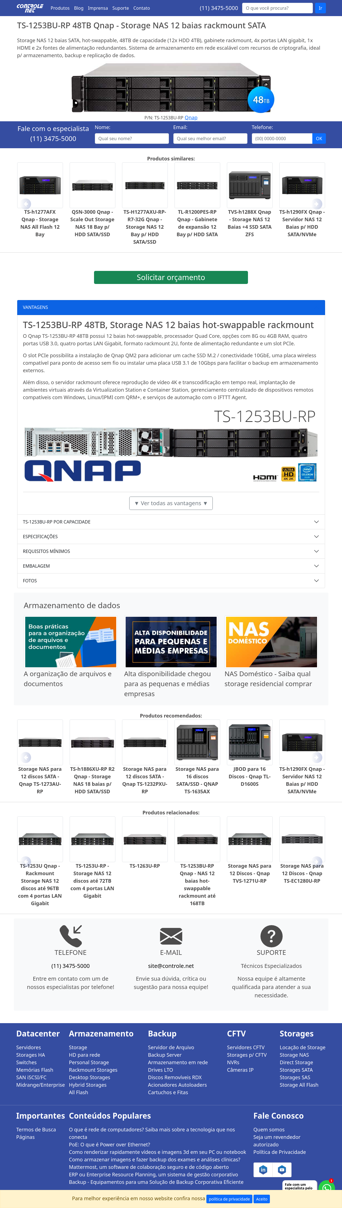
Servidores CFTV (246, 1047)
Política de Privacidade (280, 1152)
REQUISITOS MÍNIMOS (46, 551)
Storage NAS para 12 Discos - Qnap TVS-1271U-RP (250, 873)
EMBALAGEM (36, 566)
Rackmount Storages (93, 1069)
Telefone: (262, 127)
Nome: (102, 127)
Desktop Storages (89, 1077)
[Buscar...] (277, 8)
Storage (78, 1047)
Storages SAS (295, 1077)
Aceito (261, 1199)
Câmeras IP (240, 1069)
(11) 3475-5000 (219, 8)
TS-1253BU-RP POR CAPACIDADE (57, 522)
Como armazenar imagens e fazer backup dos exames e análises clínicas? (154, 1159)
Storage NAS (294, 1054)
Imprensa (98, 8)
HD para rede (84, 1054)
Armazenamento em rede (178, 1062)
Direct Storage (296, 1062)
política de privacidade (229, 1199)
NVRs (233, 1062)
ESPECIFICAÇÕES (40, 536)
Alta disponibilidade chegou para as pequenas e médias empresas (167, 683)
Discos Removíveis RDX (175, 1077)
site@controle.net (171, 966)
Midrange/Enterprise (39, 1084)
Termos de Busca (36, 1129)
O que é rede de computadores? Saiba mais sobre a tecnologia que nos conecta (152, 1133)
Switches (26, 1062)
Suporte (120, 8)
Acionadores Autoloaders (177, 1084)
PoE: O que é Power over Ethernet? (109, 1144)
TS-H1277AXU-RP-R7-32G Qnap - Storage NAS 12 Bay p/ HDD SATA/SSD (144, 226)
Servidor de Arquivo (171, 1047)
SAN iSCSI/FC (31, 1077)
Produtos (60, 8)
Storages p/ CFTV (247, 1054)
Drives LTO (160, 1069)
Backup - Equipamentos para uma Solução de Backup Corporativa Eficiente (156, 1182)
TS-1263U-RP (145, 865)
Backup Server (165, 1054)
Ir (320, 8)
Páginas (25, 1137)
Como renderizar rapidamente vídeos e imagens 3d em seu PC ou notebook (157, 1152)
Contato (141, 8)
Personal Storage (89, 1062)
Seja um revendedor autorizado (277, 1141)
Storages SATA (296, 1069)
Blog (78, 8)
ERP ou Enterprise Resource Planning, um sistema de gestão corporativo (153, 1174)
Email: (180, 127)
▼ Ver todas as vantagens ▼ (171, 503)
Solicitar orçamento (171, 277)
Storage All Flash (299, 1084)
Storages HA (30, 1054)
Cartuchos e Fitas (168, 1092)
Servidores (28, 1047)
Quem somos (269, 1129)
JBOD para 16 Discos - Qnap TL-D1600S (249, 776)
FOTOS (30, 581)
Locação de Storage (303, 1047)
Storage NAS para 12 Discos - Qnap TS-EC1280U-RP (302, 873)
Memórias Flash (35, 1069)
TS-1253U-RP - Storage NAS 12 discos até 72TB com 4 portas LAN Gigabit (92, 880)
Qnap (191, 117)
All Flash (78, 1092)
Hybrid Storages (88, 1084)
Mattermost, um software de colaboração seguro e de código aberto (149, 1167)
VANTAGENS (35, 307)
